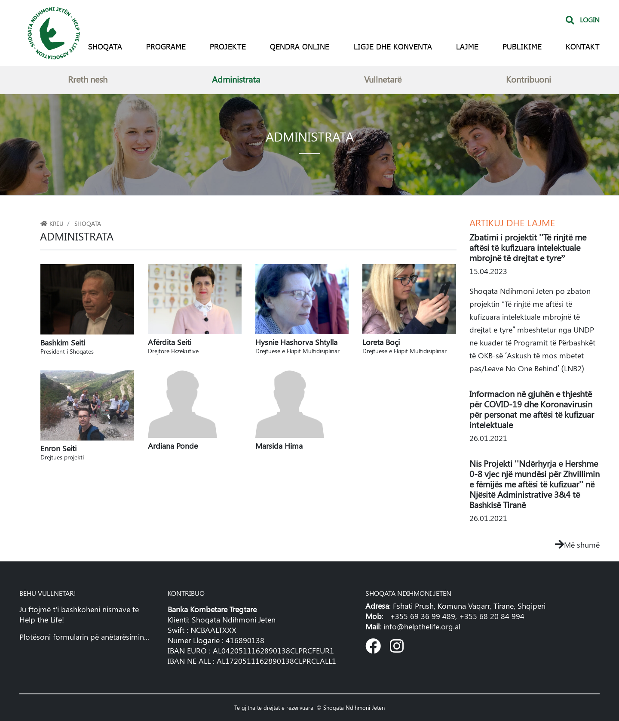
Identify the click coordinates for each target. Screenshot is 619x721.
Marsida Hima (279, 446)
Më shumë (577, 544)
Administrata (236, 79)
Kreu (52, 223)
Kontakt (583, 46)
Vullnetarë (382, 79)
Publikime (522, 46)
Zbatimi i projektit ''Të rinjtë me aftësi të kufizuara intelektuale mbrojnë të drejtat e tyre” (527, 247)
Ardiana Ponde (173, 446)
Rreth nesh (87, 79)
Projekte (228, 46)
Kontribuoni (528, 79)
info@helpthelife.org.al (421, 626)
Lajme (467, 46)
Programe (166, 46)
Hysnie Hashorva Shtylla (302, 345)
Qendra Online (299, 46)
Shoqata (105, 46)
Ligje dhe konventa (393, 46)
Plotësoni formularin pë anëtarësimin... (84, 637)
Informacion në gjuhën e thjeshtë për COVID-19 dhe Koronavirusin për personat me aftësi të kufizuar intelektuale (531, 409)
